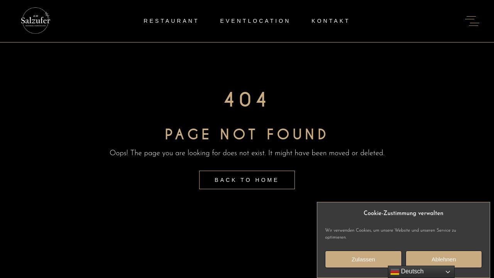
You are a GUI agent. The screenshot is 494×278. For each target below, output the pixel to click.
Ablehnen (443, 261)
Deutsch (407, 271)
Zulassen (363, 261)
